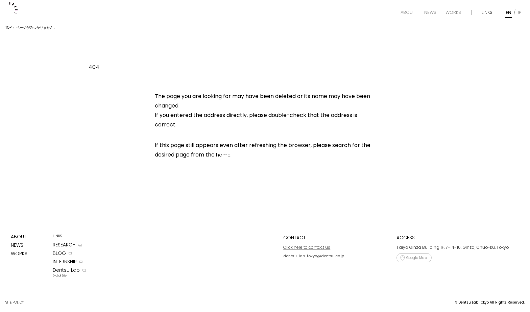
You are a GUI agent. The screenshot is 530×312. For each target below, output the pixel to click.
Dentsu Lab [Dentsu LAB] (66, 270)
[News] (430, 12)
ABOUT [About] (18, 236)
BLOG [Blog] (59, 253)
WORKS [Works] (19, 253)
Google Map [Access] (416, 257)
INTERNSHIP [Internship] (65, 261)
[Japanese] (519, 13)
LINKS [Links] (487, 12)
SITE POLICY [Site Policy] (14, 302)
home (223, 154)
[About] (408, 12)
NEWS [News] (17, 245)
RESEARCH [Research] (64, 244)
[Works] (453, 12)
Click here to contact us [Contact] (306, 247)
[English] (508, 13)
